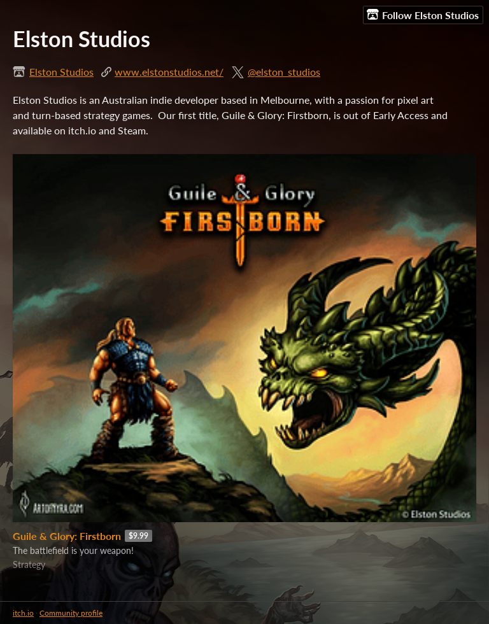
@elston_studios (284, 72)
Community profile (71, 613)
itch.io (23, 613)
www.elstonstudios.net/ (169, 72)
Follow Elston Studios (423, 14)
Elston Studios (61, 72)
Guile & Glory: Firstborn (67, 536)
